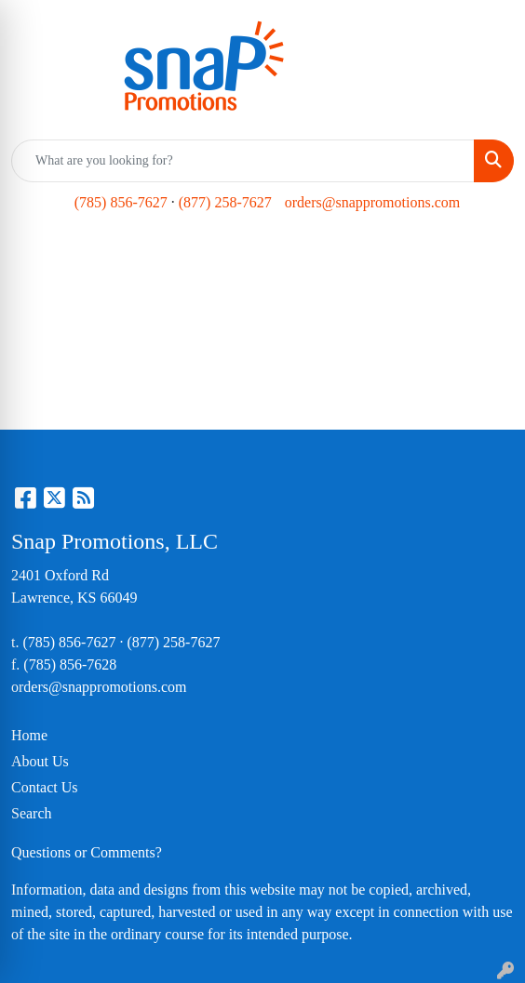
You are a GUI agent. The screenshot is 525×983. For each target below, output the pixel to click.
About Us (40, 761)
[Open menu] (487, 256)
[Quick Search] (243, 160)
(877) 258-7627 (225, 202)
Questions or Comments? (86, 852)
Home (29, 735)
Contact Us (44, 787)
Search (31, 813)
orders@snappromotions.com (372, 202)
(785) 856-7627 (121, 202)
